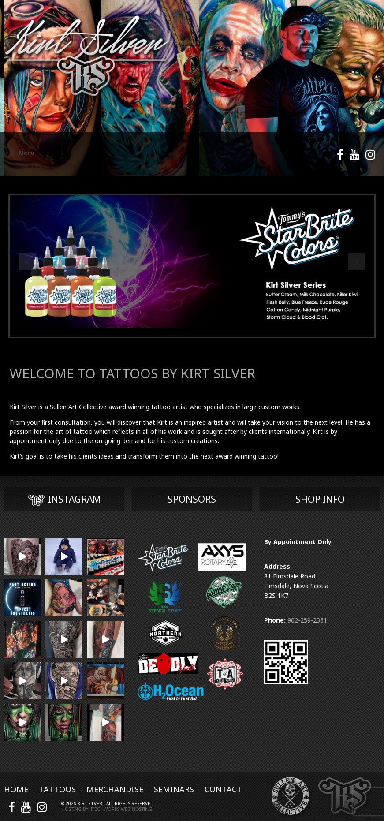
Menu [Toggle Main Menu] (21, 153)
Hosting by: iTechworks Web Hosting (106, 809)
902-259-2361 (307, 620)
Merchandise (114, 789)
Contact (223, 789)
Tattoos (57, 789)
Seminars (174, 789)
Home (16, 789)
